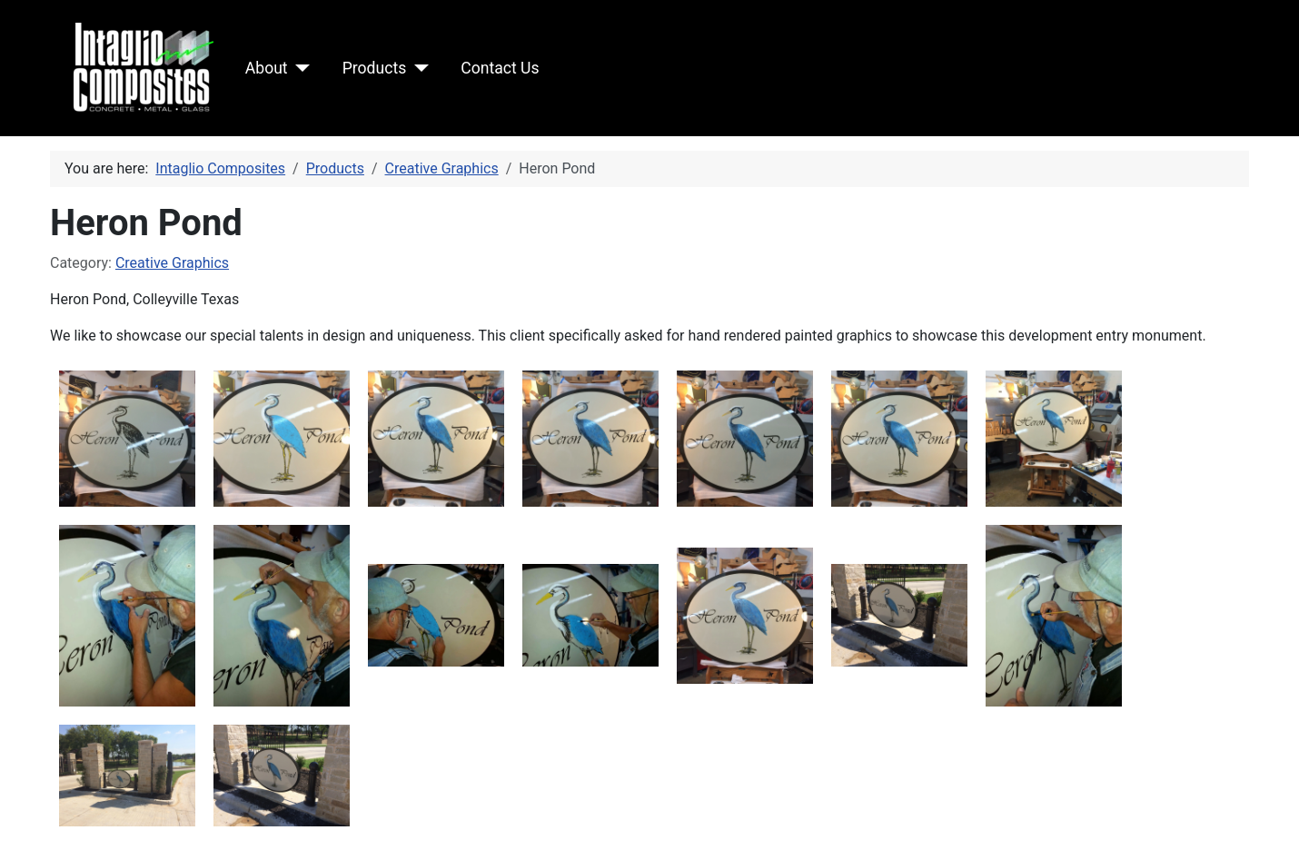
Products (374, 68)
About (266, 68)
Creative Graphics (172, 263)
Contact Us (500, 68)
